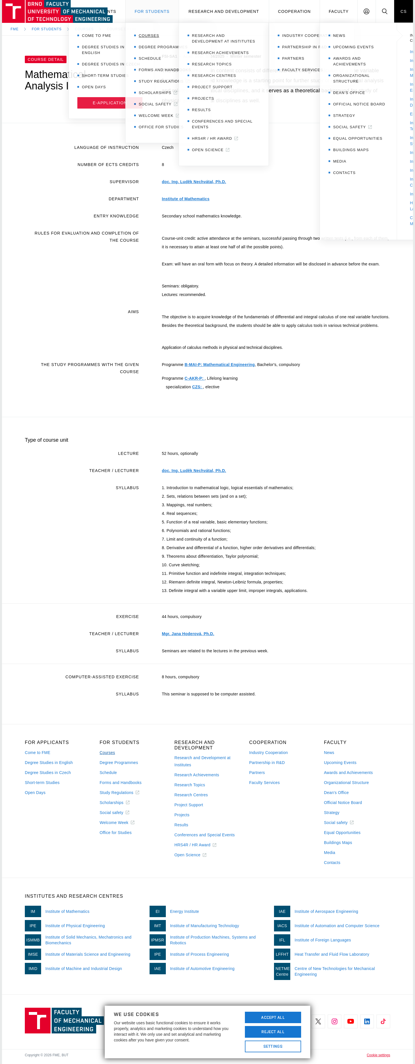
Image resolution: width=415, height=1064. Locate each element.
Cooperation (294, 11)
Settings (273, 1046)
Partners (257, 772)
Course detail (122, 29)
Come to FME (37, 752)
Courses (84, 29)
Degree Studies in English (49, 762)
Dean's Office (336, 792)
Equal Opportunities (342, 832)
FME (15, 29)
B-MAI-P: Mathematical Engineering (220, 364)
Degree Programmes (119, 762)
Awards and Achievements (348, 772)
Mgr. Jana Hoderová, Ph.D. (188, 633)
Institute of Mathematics (185, 199)
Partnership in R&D (267, 762)
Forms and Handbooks (121, 782)
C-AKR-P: (195, 378)
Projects (182, 815)
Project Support (188, 805)
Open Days (35, 792)
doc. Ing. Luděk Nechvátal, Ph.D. (194, 181)
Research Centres (191, 795)
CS (403, 11)
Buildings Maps (338, 842)
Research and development (224, 11)
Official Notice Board (343, 802)
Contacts (332, 862)
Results (181, 825)
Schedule (108, 772)
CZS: (197, 387)
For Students (47, 29)
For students (152, 11)
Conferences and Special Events (204, 835)
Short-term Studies (42, 782)
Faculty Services (264, 782)
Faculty (339, 11)
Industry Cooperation (268, 752)
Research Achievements (196, 775)
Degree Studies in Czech (48, 772)
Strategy (331, 812)
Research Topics (189, 785)
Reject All (272, 1031)
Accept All (273, 1017)
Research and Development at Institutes (202, 761)
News (329, 752)
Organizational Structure (346, 782)
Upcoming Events (340, 762)
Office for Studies (116, 832)
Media (329, 852)
